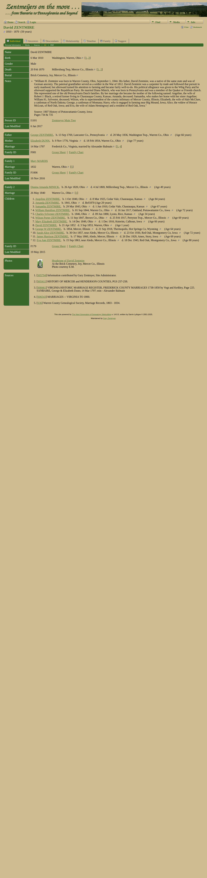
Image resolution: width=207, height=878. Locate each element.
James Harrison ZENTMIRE (52, 236)
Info (193, 22)
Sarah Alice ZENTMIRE (50, 232)
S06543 (42, 296)
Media (176, 22)
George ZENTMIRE (42, 134)
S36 (40, 302)
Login (33, 22)
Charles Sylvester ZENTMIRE (52, 214)
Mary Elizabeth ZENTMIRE (51, 221)
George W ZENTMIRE (48, 229)
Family (105, 41)
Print (186, 27)
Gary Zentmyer (109, 318)
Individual (13, 41)
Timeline (90, 41)
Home (10, 22)
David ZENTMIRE (46, 225)
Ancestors (31, 41)
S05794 (42, 275)
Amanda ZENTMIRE (47, 202)
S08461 (42, 287)
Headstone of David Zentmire (68, 260)
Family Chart (76, 152)
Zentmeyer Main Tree (64, 120)
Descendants (51, 41)
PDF (52, 45)
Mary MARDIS (39, 161)
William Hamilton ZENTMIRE (52, 210)
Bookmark (197, 27)
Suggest (120, 41)
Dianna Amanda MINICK (45, 187)
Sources (37, 45)
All (45, 45)
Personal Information (13, 45)
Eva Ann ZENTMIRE (49, 240)
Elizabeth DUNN (40, 140)
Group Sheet (59, 152)
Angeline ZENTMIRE (47, 199)
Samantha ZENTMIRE (48, 206)
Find (157, 22)
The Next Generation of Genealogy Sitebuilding (91, 314)
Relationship (71, 41)
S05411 (42, 281)
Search (21, 22)
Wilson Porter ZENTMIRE (50, 217)
